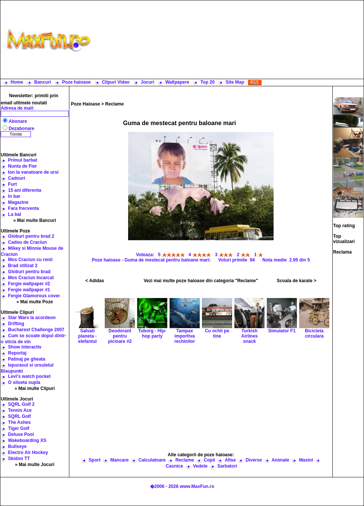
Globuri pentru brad (29, 271)
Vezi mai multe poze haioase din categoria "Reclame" (201, 280)
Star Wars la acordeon (31, 317)
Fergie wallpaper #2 (29, 283)
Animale (280, 460)
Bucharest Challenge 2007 (36, 329)
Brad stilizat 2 (22, 265)
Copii (209, 460)
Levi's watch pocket (29, 376)
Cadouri (16, 178)
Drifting (16, 323)
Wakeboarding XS (27, 440)
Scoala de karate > (296, 280)
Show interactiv (24, 347)
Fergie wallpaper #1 (29, 289)
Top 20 (207, 82)
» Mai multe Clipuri (35, 388)
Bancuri (42, 82)
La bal (14, 214)
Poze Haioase (85, 104)
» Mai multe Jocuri (35, 464)
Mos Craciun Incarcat (31, 277)
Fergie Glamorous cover (34, 295)
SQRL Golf (19, 416)
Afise (230, 460)
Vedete (200, 466)
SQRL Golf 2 (21, 404)
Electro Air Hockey (28, 452)
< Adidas (95, 280)
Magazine (18, 202)
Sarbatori (227, 466)
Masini (306, 460)
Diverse (254, 460)
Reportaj (17, 353)
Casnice (174, 466)
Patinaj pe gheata (26, 359)
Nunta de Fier (22, 166)
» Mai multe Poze (35, 301)
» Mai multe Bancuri (34, 220)
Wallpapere (177, 82)
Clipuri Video (116, 82)
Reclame (114, 104)
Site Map (235, 82)
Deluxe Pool (21, 434)
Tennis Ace (20, 410)
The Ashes (19, 422)
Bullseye (17, 446)
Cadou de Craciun (27, 242)
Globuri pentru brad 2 (31, 236)
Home (17, 82)
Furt (12, 184)
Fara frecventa (23, 208)
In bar (14, 196)
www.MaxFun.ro (197, 486)
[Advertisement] (229, 39)
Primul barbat (22, 160)
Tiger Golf (18, 428)
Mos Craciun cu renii (30, 259)
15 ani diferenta (24, 190)
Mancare (119, 460)
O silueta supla (24, 382)
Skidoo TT (19, 458)
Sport (94, 460)
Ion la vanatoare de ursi (33, 172)
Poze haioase (76, 82)
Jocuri (147, 82)
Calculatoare (151, 460)
